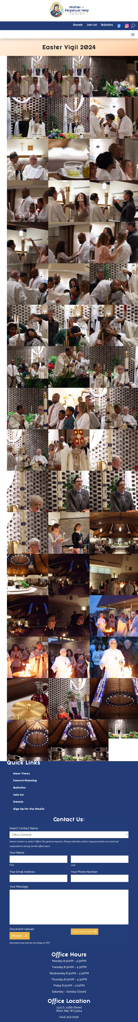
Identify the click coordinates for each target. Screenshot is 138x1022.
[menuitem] (69, 773)
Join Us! (92, 25)
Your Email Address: (23, 871)
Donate (78, 25)
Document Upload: (22, 929)
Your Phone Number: (84, 871)
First (12, 865)
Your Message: (20, 886)
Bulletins (107, 25)
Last (73, 865)
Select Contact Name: (24, 828)
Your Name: (18, 852)
